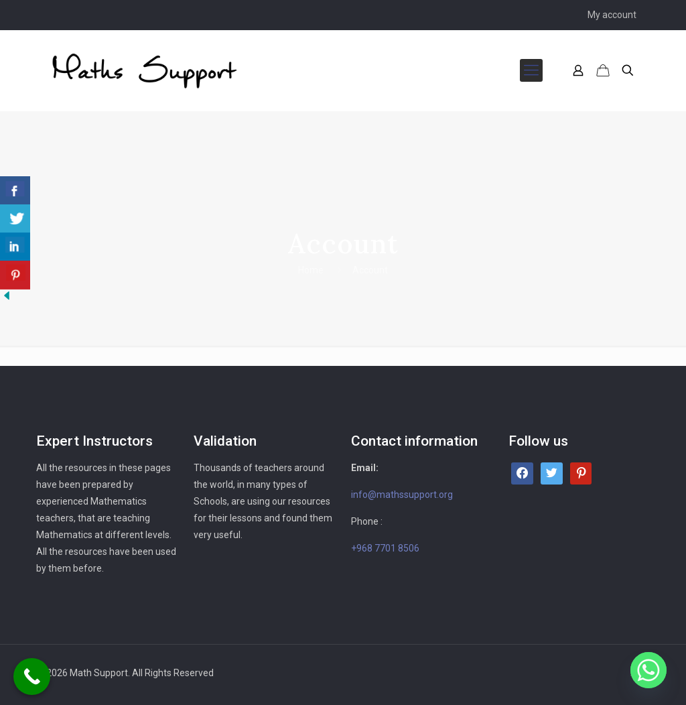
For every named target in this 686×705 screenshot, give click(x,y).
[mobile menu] (531, 70)
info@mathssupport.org (402, 494)
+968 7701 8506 (385, 548)
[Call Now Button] (31, 676)
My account (612, 14)
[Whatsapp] (648, 670)
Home (311, 270)
